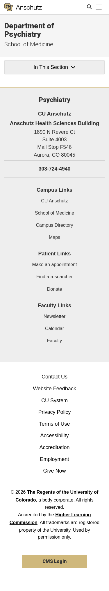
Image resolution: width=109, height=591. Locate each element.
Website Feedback (54, 388)
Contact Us (54, 377)
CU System (54, 400)
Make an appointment (54, 264)
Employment (54, 459)
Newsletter (55, 316)
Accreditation (54, 447)
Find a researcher (54, 276)
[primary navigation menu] (99, 7)
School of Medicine (28, 44)
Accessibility (54, 435)
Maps (54, 237)
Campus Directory (54, 225)
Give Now (54, 471)
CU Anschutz (54, 200)
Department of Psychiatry (29, 30)
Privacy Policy (54, 412)
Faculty (54, 340)
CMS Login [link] (54, 561)
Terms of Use (54, 424)
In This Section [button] (54, 67)
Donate (54, 289)
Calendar (54, 328)
